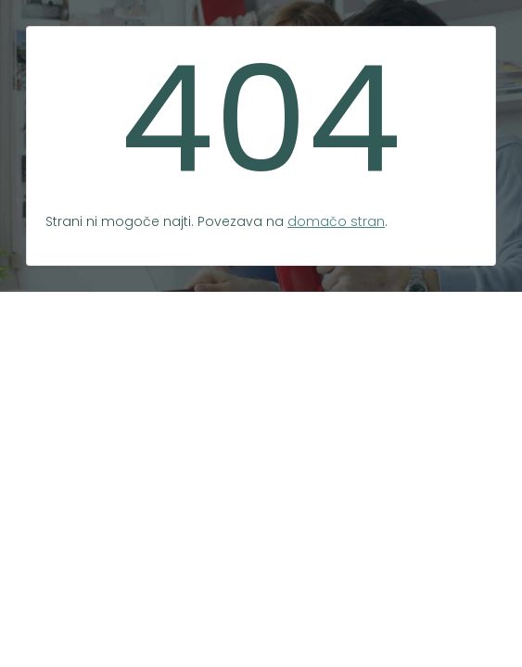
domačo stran (336, 221)
